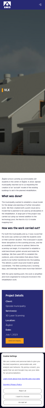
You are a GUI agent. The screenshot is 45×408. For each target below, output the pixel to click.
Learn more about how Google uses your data (21, 379)
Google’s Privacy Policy (12, 384)
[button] (40, 5)
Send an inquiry (15, 341)
